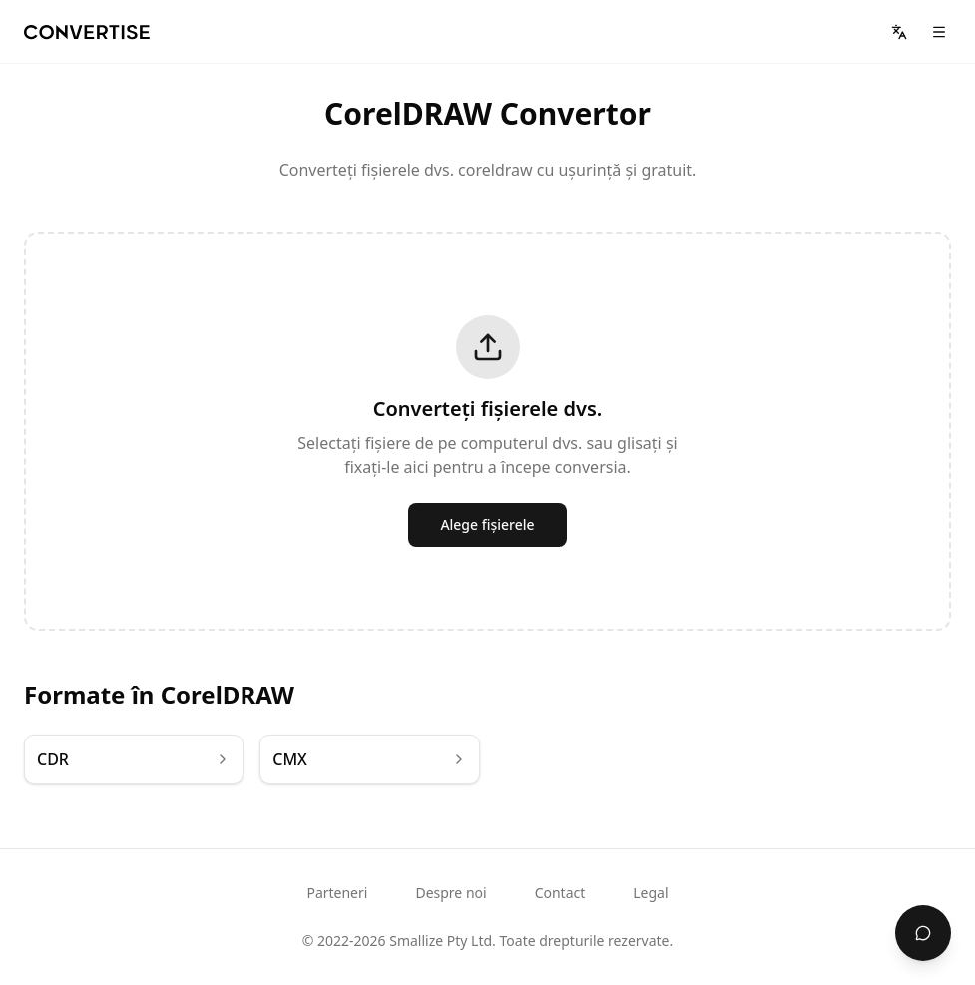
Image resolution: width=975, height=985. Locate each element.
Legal (650, 892)
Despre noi (450, 892)
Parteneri (336, 892)
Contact (560, 892)
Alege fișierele (487, 524)
